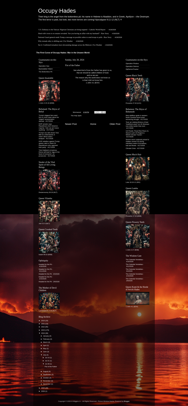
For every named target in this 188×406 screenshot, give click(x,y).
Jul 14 (47, 358)
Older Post (115, 124)
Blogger (126, 401)
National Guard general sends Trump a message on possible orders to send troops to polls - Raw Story (75, 37)
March (45, 342)
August (46, 371)
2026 (43, 391)
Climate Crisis (131, 148)
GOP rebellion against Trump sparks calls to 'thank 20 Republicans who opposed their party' (49, 144)
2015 (43, 320)
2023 (43, 330)
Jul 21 (47, 361)
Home (93, 124)
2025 (43, 388)
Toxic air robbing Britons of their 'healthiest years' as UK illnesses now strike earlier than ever (137, 124)
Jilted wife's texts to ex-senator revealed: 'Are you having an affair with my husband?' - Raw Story (73, 33)
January (46, 336)
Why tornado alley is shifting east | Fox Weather (55, 41)
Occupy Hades (57, 11)
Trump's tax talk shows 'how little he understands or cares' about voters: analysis (49, 136)
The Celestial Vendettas (134, 259)
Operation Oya (44, 66)
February (46, 339)
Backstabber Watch (46, 69)
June (45, 352)
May (45, 348)
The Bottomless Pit (45, 72)
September (47, 374)
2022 (43, 327)
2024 (43, 333)
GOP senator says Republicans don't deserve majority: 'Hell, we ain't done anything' (49, 127)
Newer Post (71, 124)
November (47, 381)
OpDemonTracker (132, 69)
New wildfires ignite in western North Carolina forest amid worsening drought (136, 117)
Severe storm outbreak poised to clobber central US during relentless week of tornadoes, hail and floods (137, 142)
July (45, 355)
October (46, 378)
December (47, 384)
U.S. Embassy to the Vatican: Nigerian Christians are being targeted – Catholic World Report (71, 30)
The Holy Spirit (76, 116)
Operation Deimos (132, 66)
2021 (43, 324)
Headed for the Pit (45, 264)
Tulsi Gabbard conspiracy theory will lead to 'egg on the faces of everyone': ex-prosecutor (49, 153)
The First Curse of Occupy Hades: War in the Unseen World (63, 53)
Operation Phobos (132, 63)
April (45, 345)
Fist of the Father (51, 367)
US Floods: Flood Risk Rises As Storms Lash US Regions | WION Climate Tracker (137, 133)
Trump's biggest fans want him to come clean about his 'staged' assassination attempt (49, 118)
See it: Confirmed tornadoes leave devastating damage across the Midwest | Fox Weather (70, 45)
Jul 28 (47, 364)
